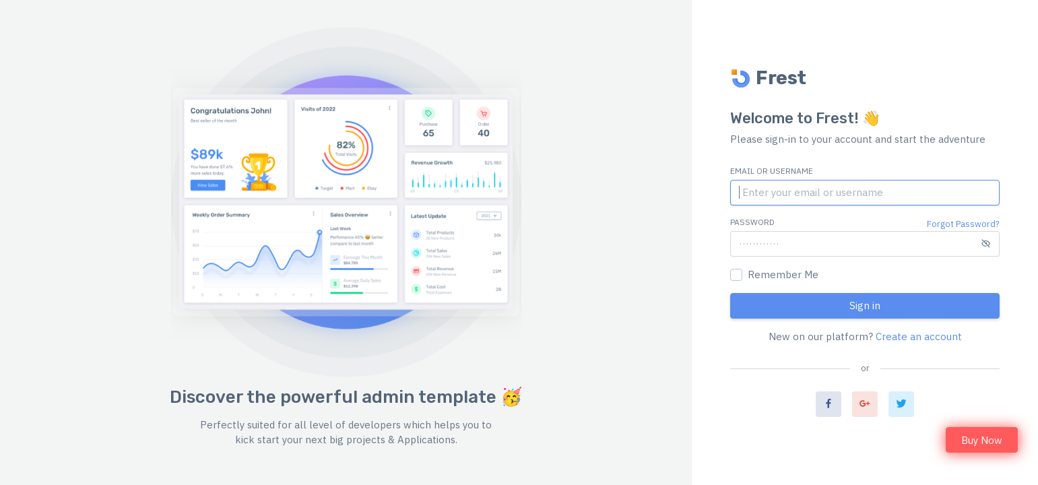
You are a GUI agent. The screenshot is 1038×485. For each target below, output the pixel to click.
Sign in (864, 305)
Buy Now (981, 440)
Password (752, 222)
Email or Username (771, 171)
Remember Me (783, 274)
